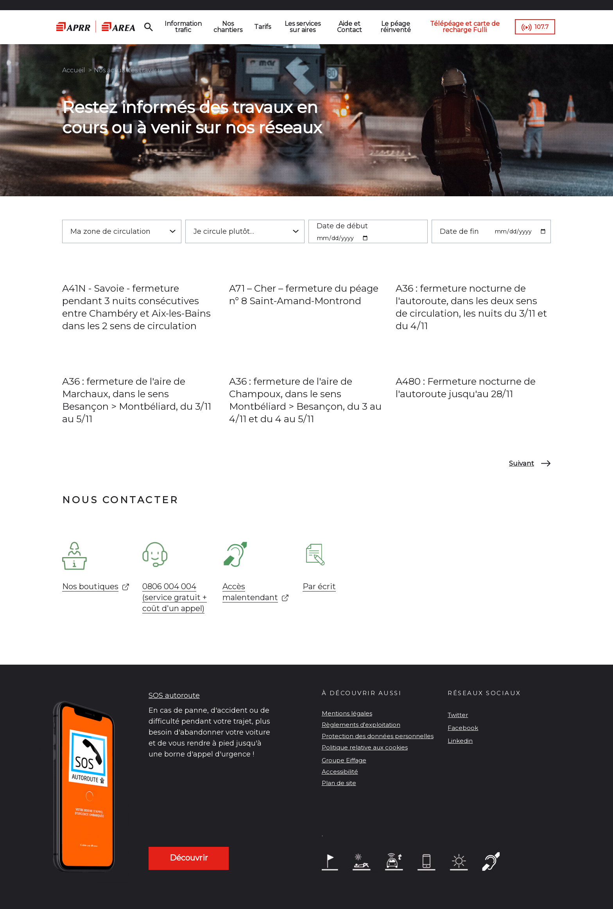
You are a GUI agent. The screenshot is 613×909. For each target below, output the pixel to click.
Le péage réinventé (395, 27)
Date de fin (459, 231)
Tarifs (262, 26)
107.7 (541, 26)
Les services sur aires (303, 27)
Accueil (73, 70)
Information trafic (183, 27)
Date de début (342, 226)
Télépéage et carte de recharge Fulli (465, 27)
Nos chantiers (227, 27)
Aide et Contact (349, 27)
